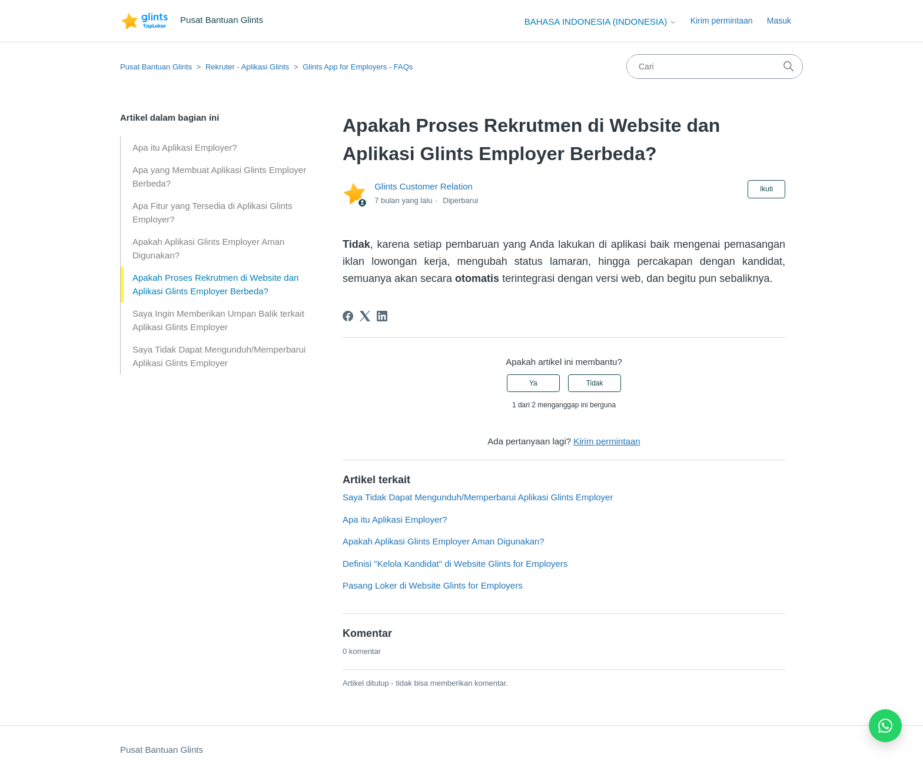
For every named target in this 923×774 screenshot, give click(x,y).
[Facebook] (348, 316)
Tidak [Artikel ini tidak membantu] (594, 383)
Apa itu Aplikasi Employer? (184, 147)
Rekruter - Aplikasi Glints (247, 66)
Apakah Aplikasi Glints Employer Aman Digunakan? (208, 248)
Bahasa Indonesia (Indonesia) (600, 21)
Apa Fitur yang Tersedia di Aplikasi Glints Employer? (212, 212)
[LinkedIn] (382, 316)
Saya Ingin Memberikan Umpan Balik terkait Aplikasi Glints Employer (218, 320)
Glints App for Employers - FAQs (358, 66)
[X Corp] (365, 316)
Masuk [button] (779, 20)
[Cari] (714, 66)
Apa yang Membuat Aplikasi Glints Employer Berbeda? (219, 176)
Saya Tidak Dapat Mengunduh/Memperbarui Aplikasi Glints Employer (219, 356)
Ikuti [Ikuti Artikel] (766, 189)
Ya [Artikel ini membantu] (533, 383)
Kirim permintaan (721, 20)
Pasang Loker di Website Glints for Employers (433, 585)
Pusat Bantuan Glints (156, 66)
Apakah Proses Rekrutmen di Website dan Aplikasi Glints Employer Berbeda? (215, 284)
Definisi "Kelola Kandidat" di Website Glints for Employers (455, 564)
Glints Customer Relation (423, 186)
